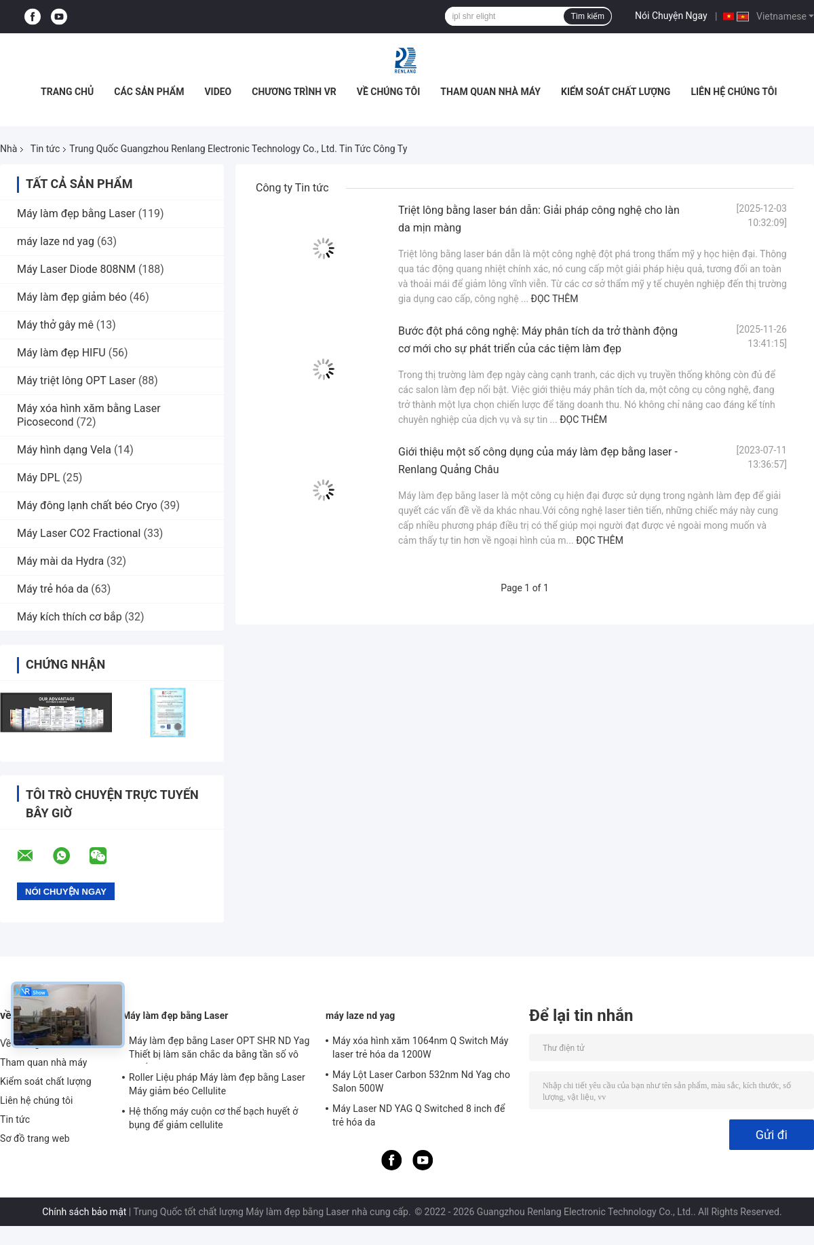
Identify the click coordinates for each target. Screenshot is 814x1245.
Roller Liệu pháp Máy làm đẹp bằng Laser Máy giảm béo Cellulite (217, 1084)
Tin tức (45, 148)
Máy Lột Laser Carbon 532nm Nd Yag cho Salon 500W (421, 1081)
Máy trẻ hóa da (52, 588)
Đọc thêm (555, 298)
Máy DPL (38, 477)
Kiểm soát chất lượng (615, 91)
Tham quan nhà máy (490, 91)
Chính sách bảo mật (84, 1211)
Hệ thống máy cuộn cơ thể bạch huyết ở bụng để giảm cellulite (213, 1118)
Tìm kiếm (587, 16)
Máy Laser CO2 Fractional (78, 533)
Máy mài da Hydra (60, 561)
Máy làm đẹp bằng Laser (76, 213)
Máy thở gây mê (55, 324)
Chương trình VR (294, 91)
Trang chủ (67, 91)
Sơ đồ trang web (35, 1138)
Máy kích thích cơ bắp (71, 616)
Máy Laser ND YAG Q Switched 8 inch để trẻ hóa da (418, 1115)
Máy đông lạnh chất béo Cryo (87, 505)
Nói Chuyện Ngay (671, 15)
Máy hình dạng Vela (64, 449)
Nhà (8, 148)
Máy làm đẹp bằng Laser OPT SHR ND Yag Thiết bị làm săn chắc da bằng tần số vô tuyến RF (219, 1049)
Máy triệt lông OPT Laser (76, 380)
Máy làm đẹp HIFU (61, 352)
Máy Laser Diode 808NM (76, 269)
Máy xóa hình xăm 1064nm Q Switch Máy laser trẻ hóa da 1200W (420, 1047)
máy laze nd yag (55, 241)
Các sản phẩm (149, 91)
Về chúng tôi (389, 91)
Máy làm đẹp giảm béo (72, 297)
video (217, 91)
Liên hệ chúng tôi (734, 91)
